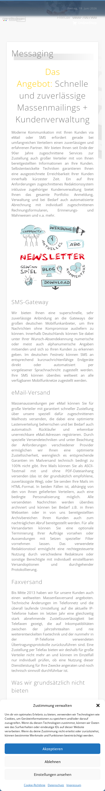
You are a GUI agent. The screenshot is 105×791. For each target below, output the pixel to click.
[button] (98, 705)
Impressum (73, 785)
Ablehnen (53, 761)
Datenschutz (56, 785)
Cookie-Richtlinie (34, 785)
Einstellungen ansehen (52, 774)
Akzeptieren (53, 748)
